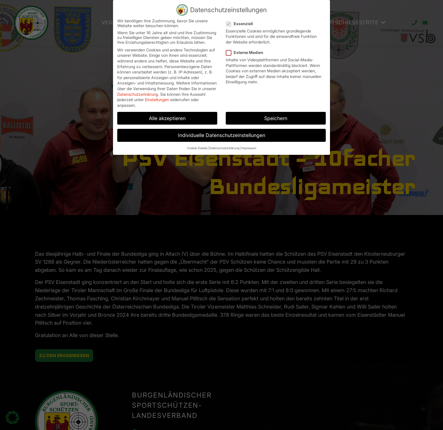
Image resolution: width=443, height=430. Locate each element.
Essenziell (241, 23)
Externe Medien (246, 52)
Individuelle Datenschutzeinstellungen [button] (221, 135)
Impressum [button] (248, 148)
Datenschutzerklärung (137, 94)
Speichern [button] (275, 118)
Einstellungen (157, 99)
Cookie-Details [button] (197, 148)
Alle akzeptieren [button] (167, 118)
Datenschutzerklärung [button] (224, 148)
